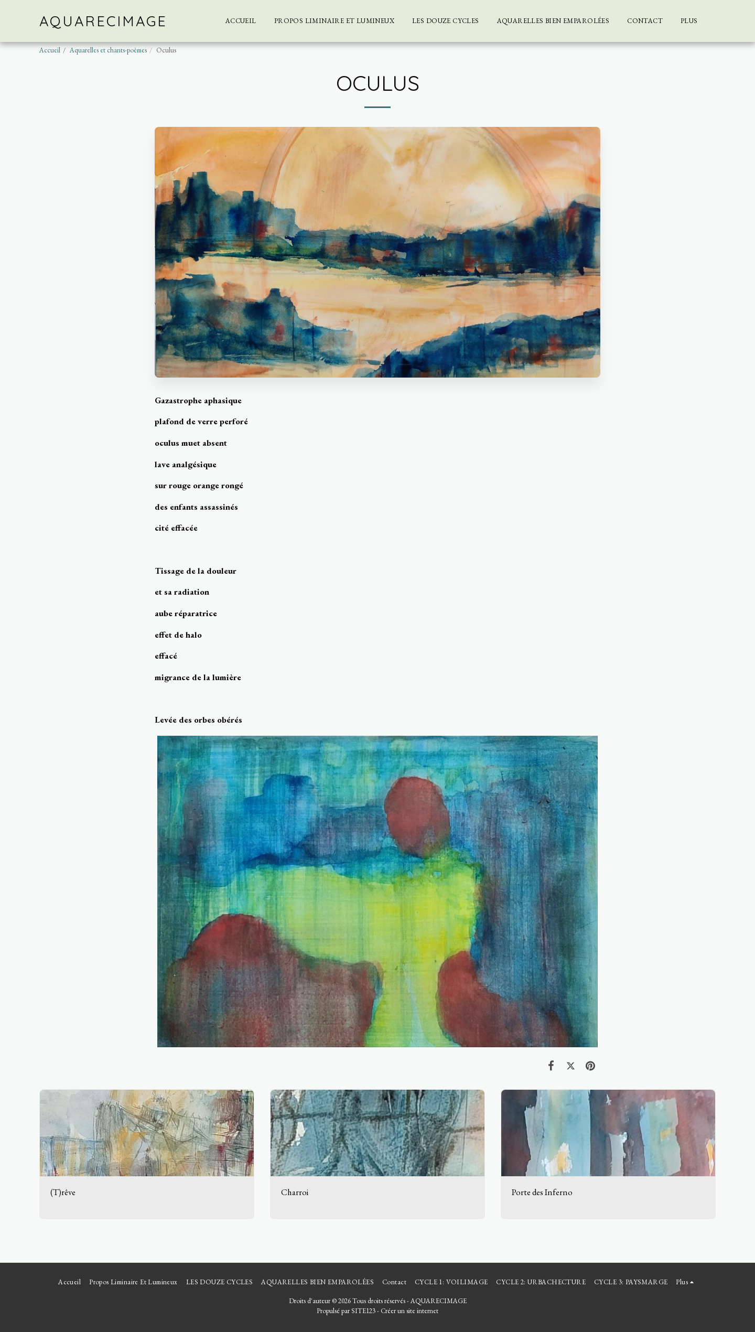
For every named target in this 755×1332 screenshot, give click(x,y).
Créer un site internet (409, 1310)
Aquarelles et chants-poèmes (108, 50)
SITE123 (363, 1310)
